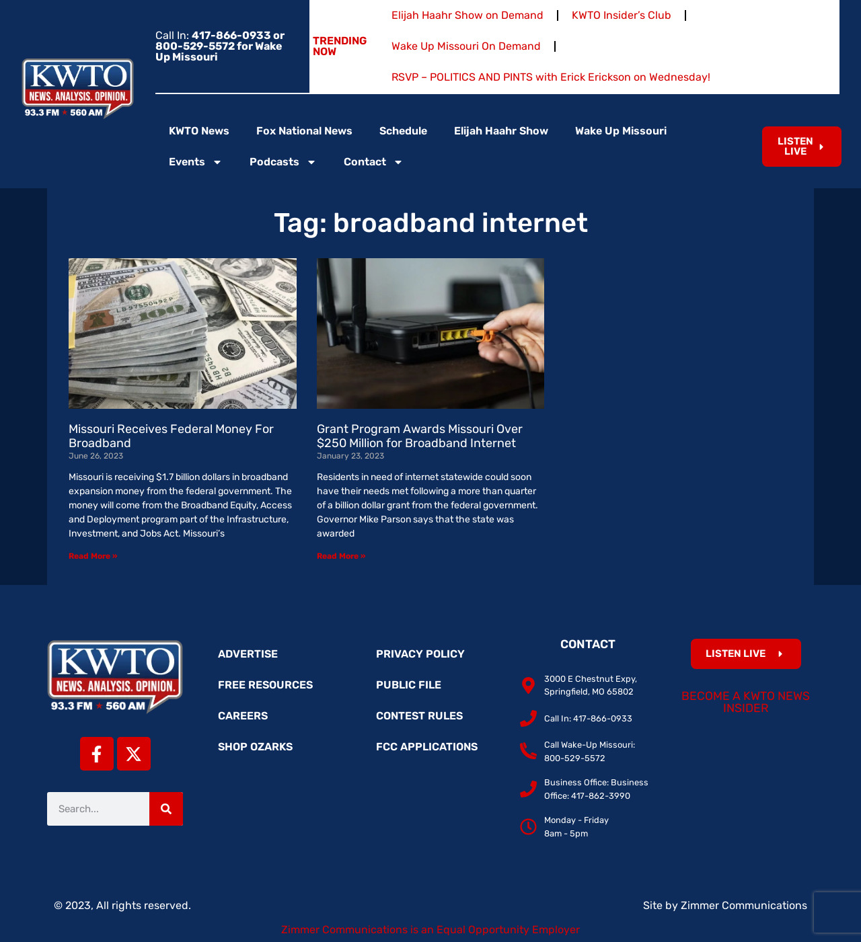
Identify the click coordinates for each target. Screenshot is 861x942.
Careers (243, 715)
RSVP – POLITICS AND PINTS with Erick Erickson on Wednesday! (550, 77)
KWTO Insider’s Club (621, 15)
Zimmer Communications (744, 905)
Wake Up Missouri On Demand (466, 46)
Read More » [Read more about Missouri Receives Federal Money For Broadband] (93, 556)
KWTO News (199, 130)
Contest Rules (419, 715)
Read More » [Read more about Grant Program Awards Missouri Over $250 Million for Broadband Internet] (341, 556)
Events (196, 162)
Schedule (403, 130)
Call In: (220, 46)
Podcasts (283, 162)
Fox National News (304, 130)
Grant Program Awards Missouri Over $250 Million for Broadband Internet (420, 436)
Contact (374, 162)
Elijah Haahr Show (501, 130)
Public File (408, 684)
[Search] (166, 809)
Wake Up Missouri (621, 130)
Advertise (248, 653)
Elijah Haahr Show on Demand (467, 15)
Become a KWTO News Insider (745, 702)
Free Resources (265, 684)
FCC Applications (427, 746)
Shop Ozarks (255, 746)
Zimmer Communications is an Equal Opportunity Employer (430, 929)
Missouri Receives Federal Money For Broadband (171, 436)
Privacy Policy (420, 653)
